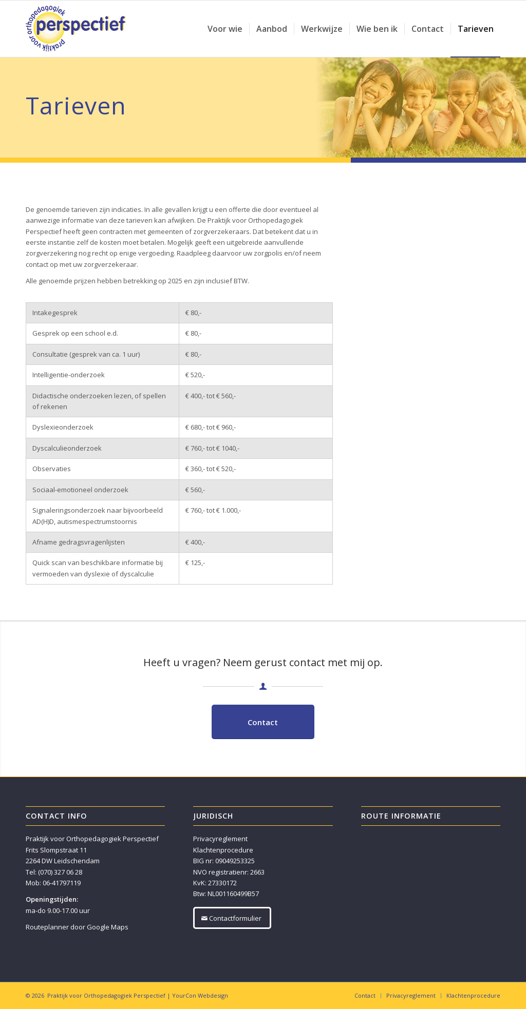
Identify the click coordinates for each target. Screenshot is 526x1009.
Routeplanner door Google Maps (77, 927)
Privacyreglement (220, 838)
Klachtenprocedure (223, 850)
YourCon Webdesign (200, 995)
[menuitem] (225, 29)
